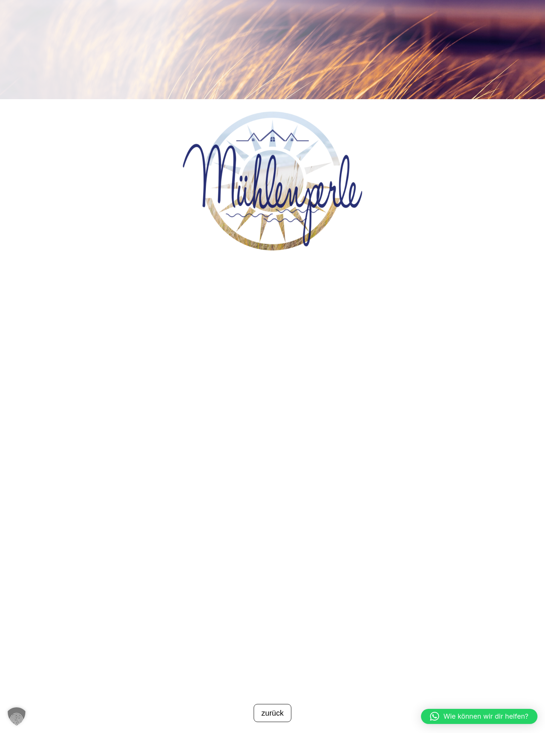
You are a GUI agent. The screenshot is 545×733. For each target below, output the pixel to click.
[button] (16, 716)
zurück (273, 713)
